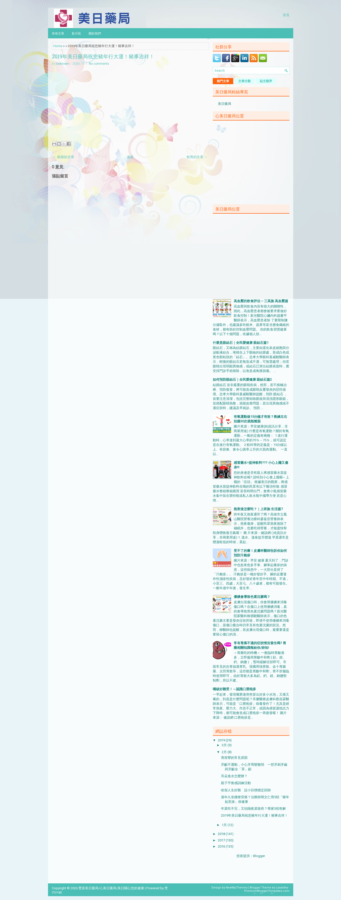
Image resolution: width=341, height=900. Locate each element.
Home (57, 46)
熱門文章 (223, 81)
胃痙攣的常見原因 (234, 758)
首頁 (286, 14)
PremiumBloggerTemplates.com (266, 891)
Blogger (259, 856)
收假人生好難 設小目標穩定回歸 (246, 790)
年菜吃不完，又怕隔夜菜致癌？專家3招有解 (253, 808)
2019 (222, 740)
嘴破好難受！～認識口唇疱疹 (234, 689)
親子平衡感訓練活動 (236, 783)
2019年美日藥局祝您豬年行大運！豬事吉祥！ (103, 56)
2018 (222, 834)
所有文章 (58, 33)
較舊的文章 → (197, 157)
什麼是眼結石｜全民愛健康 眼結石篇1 (240, 343)
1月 (225, 825)
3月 (225, 745)
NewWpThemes (237, 887)
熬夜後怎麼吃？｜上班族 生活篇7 (258, 509)
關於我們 (95, 33)
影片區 (76, 33)
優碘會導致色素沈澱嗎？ (252, 597)
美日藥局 (224, 104)
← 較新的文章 (63, 157)
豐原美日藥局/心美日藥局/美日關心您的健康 (111, 888)
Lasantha (282, 887)
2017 (222, 840)
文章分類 (244, 81)
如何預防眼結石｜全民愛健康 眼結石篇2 (242, 379)
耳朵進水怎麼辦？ (234, 776)
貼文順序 (266, 81)
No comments (99, 63)
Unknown (62, 63)
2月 (225, 752)
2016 (222, 846)
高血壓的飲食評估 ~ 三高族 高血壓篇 (261, 301)
